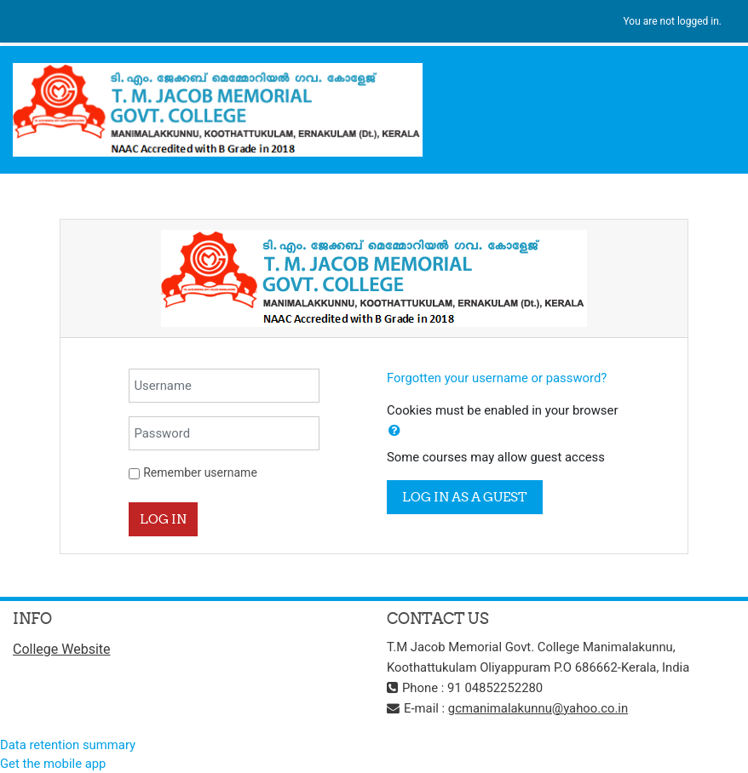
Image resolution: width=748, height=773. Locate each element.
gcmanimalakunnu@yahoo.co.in (538, 708)
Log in (163, 519)
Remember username (200, 472)
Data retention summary (67, 745)
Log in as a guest (464, 497)
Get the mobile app (53, 763)
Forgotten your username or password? (497, 378)
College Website (62, 649)
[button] (394, 431)
